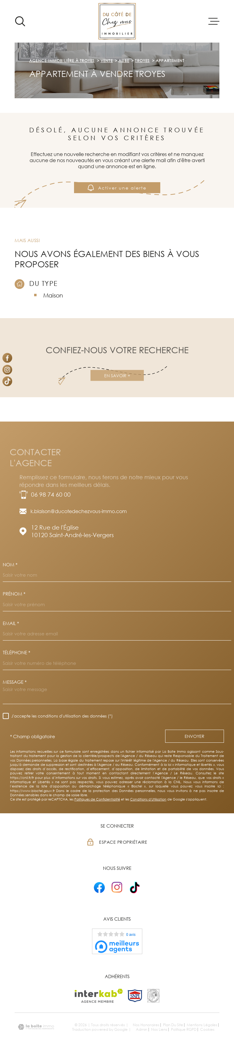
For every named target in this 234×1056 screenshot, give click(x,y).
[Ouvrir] (20, 21)
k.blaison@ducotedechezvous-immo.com (78, 511)
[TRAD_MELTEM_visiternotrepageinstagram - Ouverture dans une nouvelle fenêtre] (7, 369)
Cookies (207, 1029)
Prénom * (14, 594)
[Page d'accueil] (117, 21)
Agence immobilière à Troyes (61, 60)
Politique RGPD (184, 1029)
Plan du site (173, 1025)
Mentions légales (202, 1025)
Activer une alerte (117, 187)
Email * (11, 623)
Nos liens (159, 1029)
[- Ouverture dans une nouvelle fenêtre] (99, 887)
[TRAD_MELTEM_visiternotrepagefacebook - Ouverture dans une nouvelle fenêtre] (7, 358)
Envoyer (194, 736)
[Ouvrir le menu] (213, 21)
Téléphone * (16, 652)
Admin (141, 1029)
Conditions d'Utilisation (148, 799)
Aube (124, 60)
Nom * (10, 564)
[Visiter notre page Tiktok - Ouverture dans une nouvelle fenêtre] (7, 381)
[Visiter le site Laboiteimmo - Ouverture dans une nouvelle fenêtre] (36, 1027)
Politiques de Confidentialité (97, 799)
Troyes (142, 60)
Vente (107, 60)
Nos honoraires (146, 1025)
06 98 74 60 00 (51, 494)
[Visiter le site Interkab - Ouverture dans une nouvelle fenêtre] (99, 996)
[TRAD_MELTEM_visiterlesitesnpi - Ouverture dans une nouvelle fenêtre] (135, 995)
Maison (53, 295)
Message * (15, 682)
